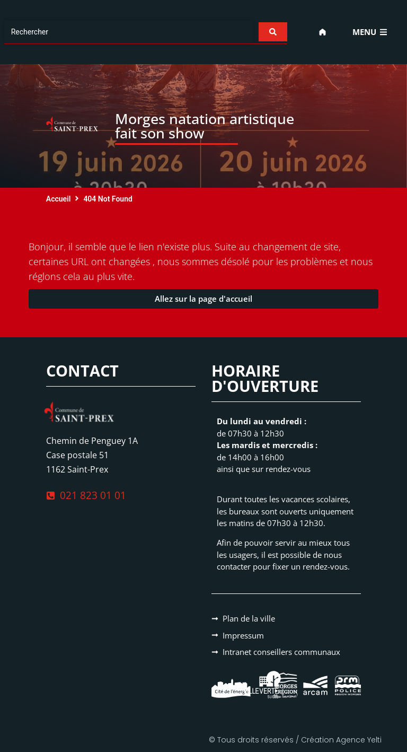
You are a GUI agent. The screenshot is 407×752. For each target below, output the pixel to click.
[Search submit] (273, 31)
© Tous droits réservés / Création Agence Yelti (295, 739)
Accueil (58, 199)
